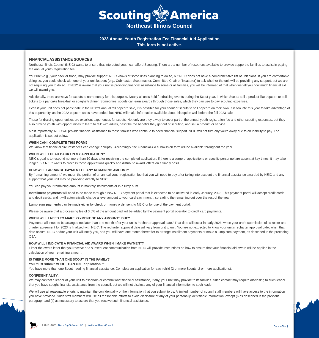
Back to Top (281, 326)
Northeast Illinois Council (100, 325)
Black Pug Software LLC (70, 325)
